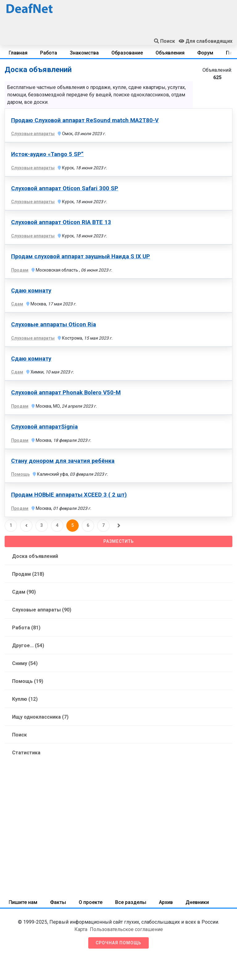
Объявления (170, 53)
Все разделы (130, 902)
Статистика (26, 753)
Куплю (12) (25, 699)
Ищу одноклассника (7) (40, 717)
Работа (48, 53)
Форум (205, 53)
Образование (127, 53)
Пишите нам (23, 902)
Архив (166, 902)
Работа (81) (26, 628)
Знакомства (84, 53)
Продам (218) (28, 574)
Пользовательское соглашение (126, 929)
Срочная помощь (118, 942)
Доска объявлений (35, 556)
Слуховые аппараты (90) (41, 610)
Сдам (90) (24, 592)
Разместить (118, 541)
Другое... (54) (28, 645)
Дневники (197, 902)
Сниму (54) (25, 663)
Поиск (19, 735)
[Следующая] (119, 525)
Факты (58, 902)
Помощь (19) (27, 681)
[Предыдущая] (26, 525)
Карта (80, 929)
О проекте (90, 902)
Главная (18, 53)
